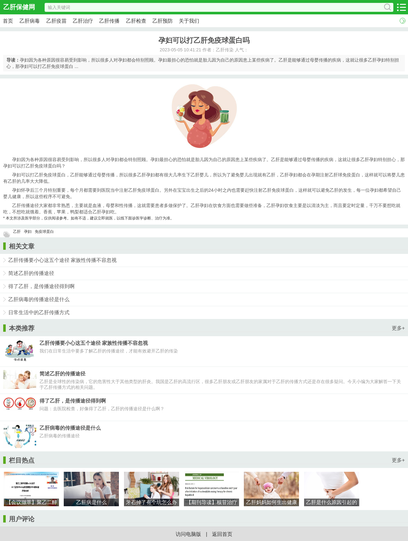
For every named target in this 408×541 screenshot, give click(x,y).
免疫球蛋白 (44, 231)
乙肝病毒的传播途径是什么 (38, 299)
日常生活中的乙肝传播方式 (38, 312)
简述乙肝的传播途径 (31, 273)
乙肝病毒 (29, 21)
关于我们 (189, 21)
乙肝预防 (162, 21)
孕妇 (28, 231)
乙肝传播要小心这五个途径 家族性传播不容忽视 (62, 260)
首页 (8, 21)
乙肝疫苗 (56, 21)
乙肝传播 (109, 21)
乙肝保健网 (19, 7)
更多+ (398, 328)
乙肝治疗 (83, 21)
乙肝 (17, 231)
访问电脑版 (188, 534)
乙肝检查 (136, 21)
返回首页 (222, 534)
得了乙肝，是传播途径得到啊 (41, 286)
